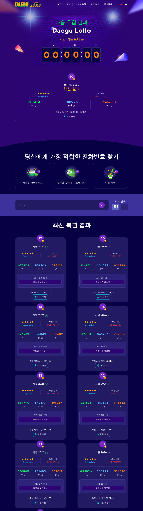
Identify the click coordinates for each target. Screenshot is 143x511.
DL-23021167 (119, 324)
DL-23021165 (80, 393)
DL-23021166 (42, 393)
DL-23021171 (80, 256)
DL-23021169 (42, 324)
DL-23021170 (119, 256)
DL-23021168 (80, 324)
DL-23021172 (42, 256)
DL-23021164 (119, 393)
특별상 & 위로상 (33, 282)
